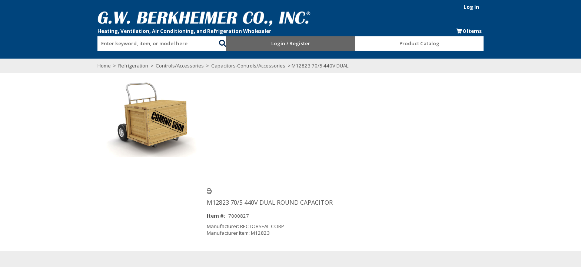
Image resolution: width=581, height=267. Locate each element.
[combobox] (153, 41)
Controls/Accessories (172, 65)
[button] (220, 42)
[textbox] (149, 43)
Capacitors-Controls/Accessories (241, 65)
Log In (478, 7)
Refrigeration (126, 65)
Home (97, 65)
